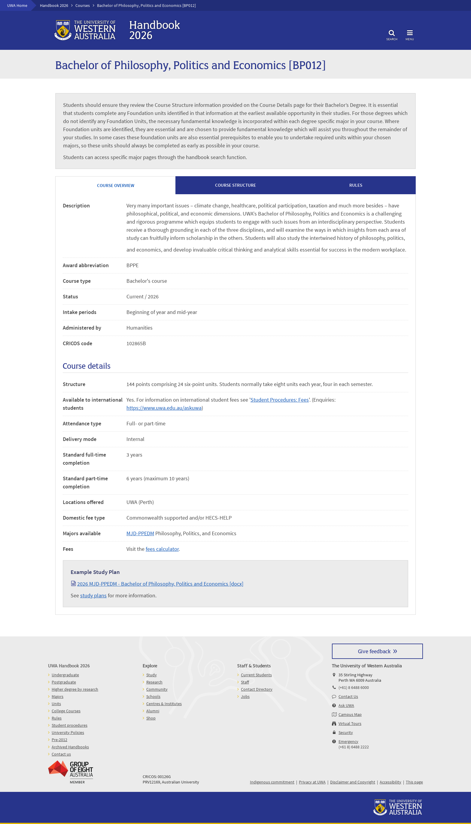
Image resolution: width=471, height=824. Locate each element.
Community (157, 689)
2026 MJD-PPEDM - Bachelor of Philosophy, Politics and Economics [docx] (160, 583)
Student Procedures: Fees (280, 399)
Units (56, 703)
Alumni (152, 711)
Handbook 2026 (54, 5)
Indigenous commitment (272, 782)
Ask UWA (346, 705)
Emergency (348, 741)
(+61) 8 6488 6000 (354, 687)
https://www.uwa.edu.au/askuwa (164, 407)
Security (346, 732)
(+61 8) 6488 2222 (354, 747)
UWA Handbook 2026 (69, 665)
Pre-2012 (59, 739)
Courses (82, 5)
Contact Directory (256, 689)
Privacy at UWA (312, 782)
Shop (151, 718)
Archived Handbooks (70, 747)
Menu (410, 34)
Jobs (245, 696)
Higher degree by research (75, 689)
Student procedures (69, 725)
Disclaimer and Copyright (352, 782)
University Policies (68, 732)
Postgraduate (64, 682)
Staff (245, 682)
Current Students (256, 675)
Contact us (61, 754)
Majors (57, 696)
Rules (57, 718)
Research (154, 682)
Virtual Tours (350, 723)
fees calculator (162, 548)
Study (151, 675)
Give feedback (374, 650)
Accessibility (390, 782)
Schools (153, 696)
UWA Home (17, 5)
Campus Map (350, 714)
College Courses (66, 711)
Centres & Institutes (164, 703)
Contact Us (348, 696)
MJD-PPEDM (140, 533)
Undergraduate (65, 675)
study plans (93, 595)
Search (392, 34)
